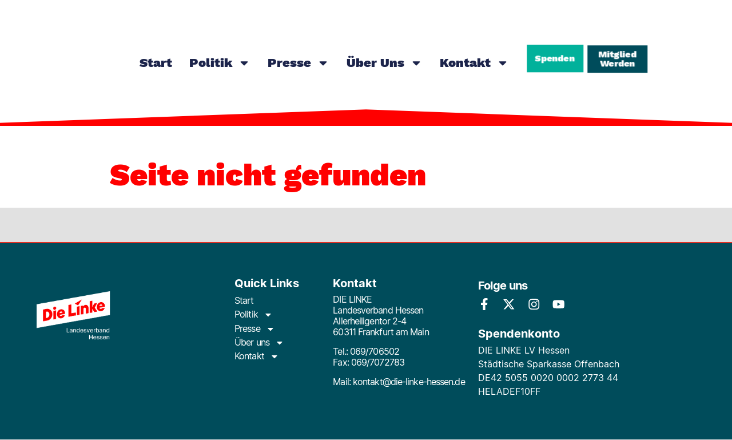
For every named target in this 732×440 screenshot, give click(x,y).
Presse (298, 63)
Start (156, 63)
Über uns (385, 63)
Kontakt (474, 63)
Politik (219, 63)
